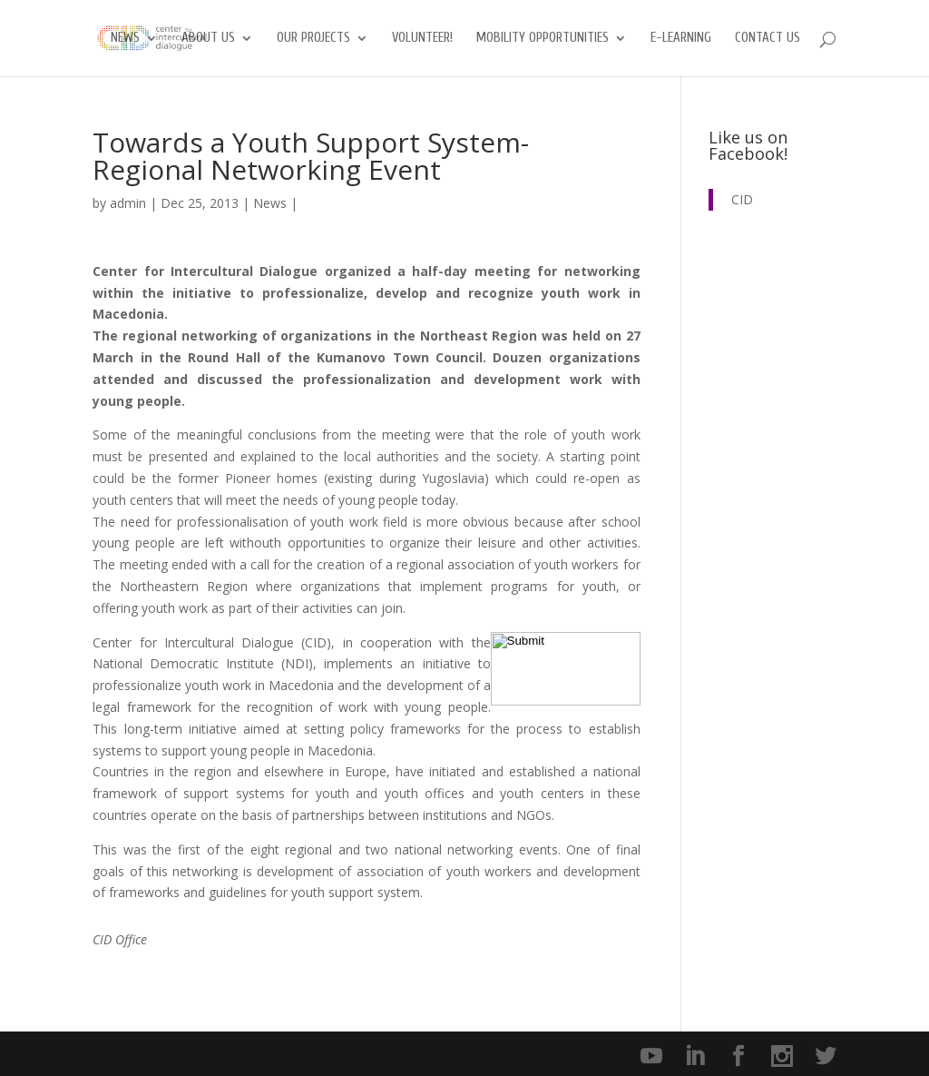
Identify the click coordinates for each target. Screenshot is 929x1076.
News (125, 38)
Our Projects (313, 38)
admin (128, 203)
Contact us (767, 38)
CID (742, 199)
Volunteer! (422, 38)
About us (208, 38)
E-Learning (680, 38)
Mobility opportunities (542, 38)
